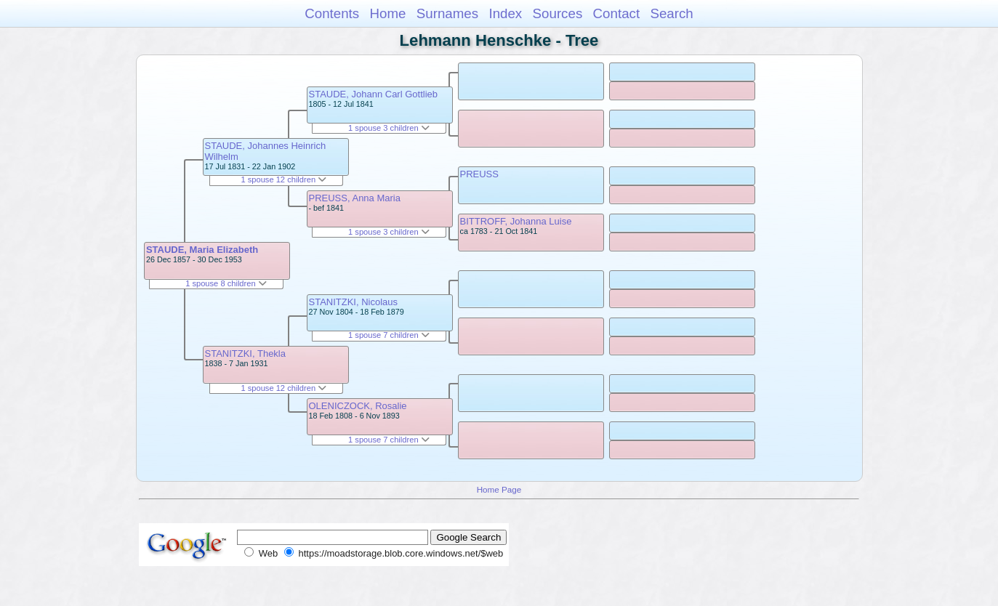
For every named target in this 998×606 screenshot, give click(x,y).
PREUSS (479, 174)
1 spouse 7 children (389, 335)
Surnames (447, 13)
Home (387, 13)
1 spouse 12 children (283, 179)
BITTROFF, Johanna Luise (516, 221)
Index (505, 13)
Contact (616, 13)
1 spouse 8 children (226, 283)
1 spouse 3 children (389, 128)
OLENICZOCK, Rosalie (358, 405)
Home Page (499, 489)
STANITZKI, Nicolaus (353, 301)
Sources (558, 13)
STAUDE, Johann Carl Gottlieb (373, 94)
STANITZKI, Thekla (245, 353)
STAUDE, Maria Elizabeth (202, 249)
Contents (332, 13)
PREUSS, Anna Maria (355, 198)
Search (671, 13)
